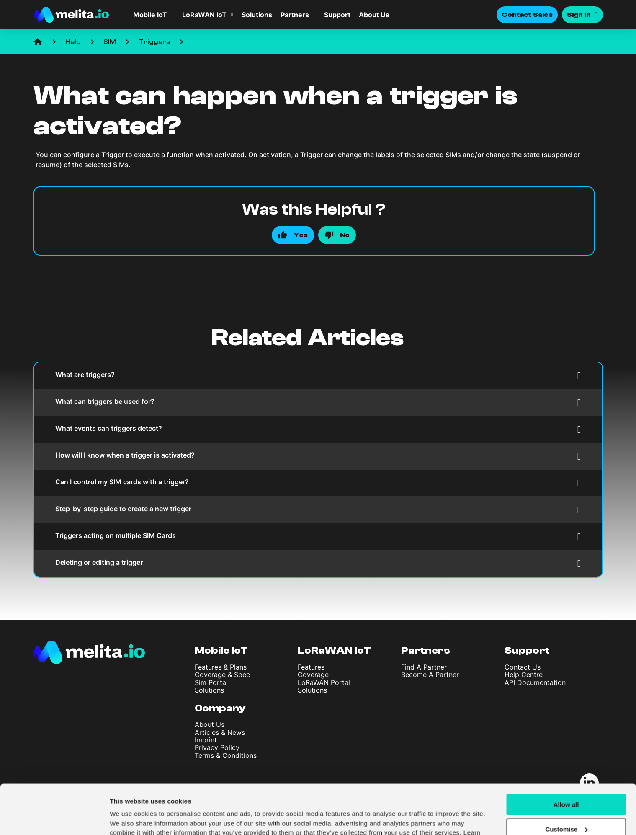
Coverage (313, 674)
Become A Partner (430, 674)
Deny (566, 807)
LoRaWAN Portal (324, 682)
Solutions (257, 14)
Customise (566, 782)
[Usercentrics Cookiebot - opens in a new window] (54, 818)
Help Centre (524, 674)
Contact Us (523, 667)
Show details (129, 818)
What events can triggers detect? (318, 429)
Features (311, 667)
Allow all (566, 758)
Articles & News (220, 732)
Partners (295, 14)
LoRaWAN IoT (204, 14)
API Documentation (535, 682)
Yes (301, 235)
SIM (109, 42)
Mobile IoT (150, 14)
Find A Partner (424, 667)
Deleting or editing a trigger (318, 563)
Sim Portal (211, 682)
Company (220, 708)
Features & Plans (221, 667)
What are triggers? (318, 375)
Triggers (154, 42)
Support (337, 14)
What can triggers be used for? (318, 402)
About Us (374, 14)
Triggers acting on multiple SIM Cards (318, 536)
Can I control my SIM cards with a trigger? (318, 483)
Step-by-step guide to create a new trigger (318, 509)
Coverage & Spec (222, 674)
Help (73, 42)
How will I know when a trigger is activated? (318, 456)
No (345, 235)
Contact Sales (527, 14)
